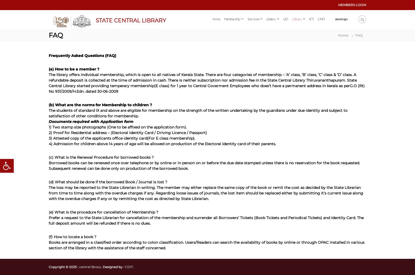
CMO (321, 19)
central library (90, 267)
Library (297, 19)
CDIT (129, 267)
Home (216, 19)
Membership (232, 19)
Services (253, 19)
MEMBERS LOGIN (352, 5)
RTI (311, 19)
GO (285, 19)
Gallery (271, 19)
